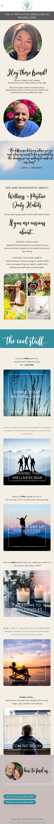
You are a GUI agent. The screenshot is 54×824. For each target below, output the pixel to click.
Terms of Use (27, 823)
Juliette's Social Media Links (20, 797)
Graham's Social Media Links (19, 802)
